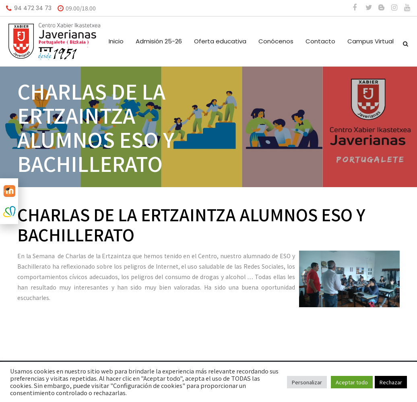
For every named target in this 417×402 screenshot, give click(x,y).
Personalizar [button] (307, 382)
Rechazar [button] (391, 382)
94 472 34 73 (33, 8)
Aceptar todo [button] (352, 382)
